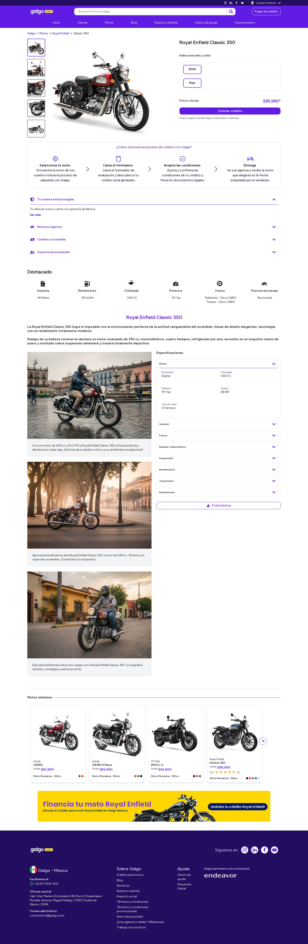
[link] (225, 3)
